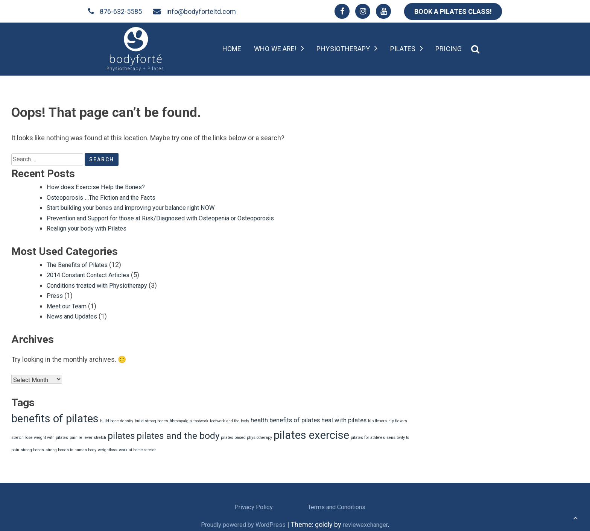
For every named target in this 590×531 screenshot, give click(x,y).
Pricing (448, 49)
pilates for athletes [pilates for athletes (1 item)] (368, 435)
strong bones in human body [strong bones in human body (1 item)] (71, 447)
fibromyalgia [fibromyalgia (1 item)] (181, 418)
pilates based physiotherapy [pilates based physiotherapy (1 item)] (246, 435)
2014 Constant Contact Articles (93, 274)
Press (55, 294)
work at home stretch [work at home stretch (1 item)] (138, 447)
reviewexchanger (369, 522)
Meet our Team (69, 304)
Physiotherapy (343, 49)
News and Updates (75, 314)
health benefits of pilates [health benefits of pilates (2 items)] (285, 418)
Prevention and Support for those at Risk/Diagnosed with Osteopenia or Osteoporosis (174, 217)
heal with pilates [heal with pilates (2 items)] (343, 418)
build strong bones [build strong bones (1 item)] (151, 418)
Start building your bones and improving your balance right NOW (141, 207)
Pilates (403, 49)
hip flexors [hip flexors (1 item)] (377, 418)
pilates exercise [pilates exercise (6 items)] (311, 432)
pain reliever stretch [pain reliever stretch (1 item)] (88, 435)
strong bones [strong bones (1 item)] (32, 447)
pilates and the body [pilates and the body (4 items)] (178, 433)
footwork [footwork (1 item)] (200, 418)
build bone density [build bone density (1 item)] (116, 418)
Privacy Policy (253, 504)
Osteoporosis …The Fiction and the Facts (107, 197)
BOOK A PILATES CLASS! (453, 11)
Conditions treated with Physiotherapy (104, 284)
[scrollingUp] (575, 517)
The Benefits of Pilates (81, 263)
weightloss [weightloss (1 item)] (107, 447)
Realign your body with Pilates (91, 227)
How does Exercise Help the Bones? (101, 187)
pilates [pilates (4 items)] (121, 433)
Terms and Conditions (337, 504)
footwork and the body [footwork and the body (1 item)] (229, 418)
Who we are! (275, 49)
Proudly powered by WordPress (241, 522)
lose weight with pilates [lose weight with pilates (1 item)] (46, 435)
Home (231, 49)
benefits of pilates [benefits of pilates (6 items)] (55, 416)
